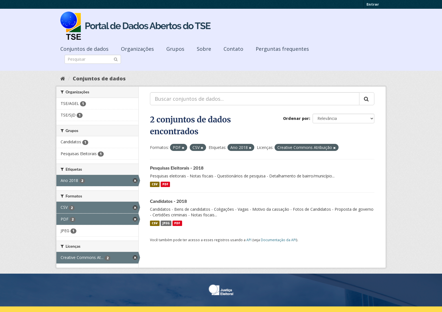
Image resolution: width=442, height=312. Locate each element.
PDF (165, 184)
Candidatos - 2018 (168, 201)
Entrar (372, 4)
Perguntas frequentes (282, 48)
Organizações (137, 48)
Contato (233, 48)
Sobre (204, 48)
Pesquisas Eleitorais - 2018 (177, 167)
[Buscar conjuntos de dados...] (254, 98)
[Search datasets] (93, 59)
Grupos (175, 48)
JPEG (166, 223)
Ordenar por (296, 118)
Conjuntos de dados (84, 48)
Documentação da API (278, 240)
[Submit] (115, 58)
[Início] (62, 78)
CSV (155, 184)
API (248, 240)
